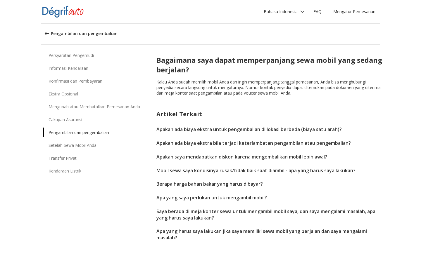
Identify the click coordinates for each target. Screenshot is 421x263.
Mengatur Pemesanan (354, 11)
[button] (284, 12)
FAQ (317, 11)
